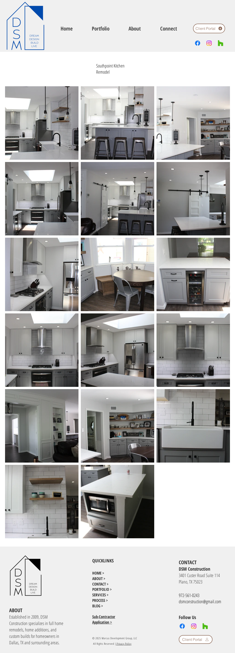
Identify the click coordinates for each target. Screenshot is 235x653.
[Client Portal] (209, 28)
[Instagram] (209, 43)
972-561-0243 (189, 595)
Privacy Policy (124, 644)
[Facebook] (197, 43)
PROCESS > (100, 600)
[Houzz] (220, 43)
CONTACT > (100, 584)
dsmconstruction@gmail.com (200, 601)
